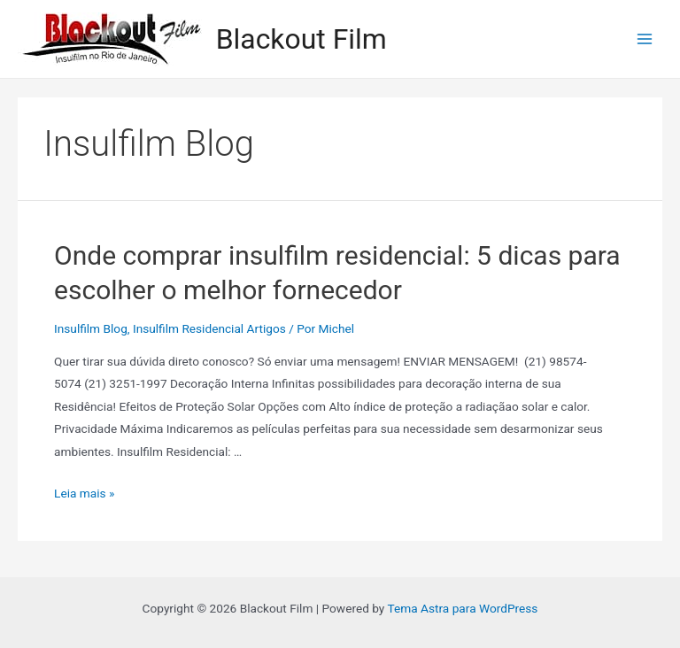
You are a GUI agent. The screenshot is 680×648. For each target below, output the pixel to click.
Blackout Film (301, 39)
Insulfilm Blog (91, 328)
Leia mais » (84, 493)
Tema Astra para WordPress (462, 608)
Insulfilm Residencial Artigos (209, 328)
